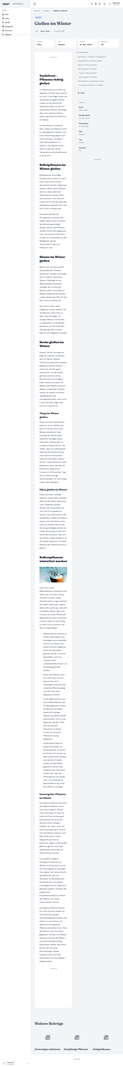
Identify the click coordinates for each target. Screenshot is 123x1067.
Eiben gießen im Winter (88, 77)
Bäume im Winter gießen (87, 65)
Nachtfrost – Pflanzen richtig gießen (92, 57)
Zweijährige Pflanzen (76, 1049)
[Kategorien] (15, 26)
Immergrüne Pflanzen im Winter (91, 85)
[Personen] (15, 30)
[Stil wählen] (99, 4)
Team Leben (45, 31)
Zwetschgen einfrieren (47, 1049)
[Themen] (15, 34)
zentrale (37, 11)
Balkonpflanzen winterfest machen (91, 81)
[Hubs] (15, 18)
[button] (15, 1063)
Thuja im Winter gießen (88, 73)
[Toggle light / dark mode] (96, 4)
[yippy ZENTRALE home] (15, 4)
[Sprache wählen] (92, 4)
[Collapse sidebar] (35, 4)
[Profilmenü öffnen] (114, 3)
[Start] (15, 14)
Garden (46, 11)
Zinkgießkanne (101, 1049)
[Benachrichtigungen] (104, 4)
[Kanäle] (15, 22)
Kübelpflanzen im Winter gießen (90, 61)
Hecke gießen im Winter (87, 69)
